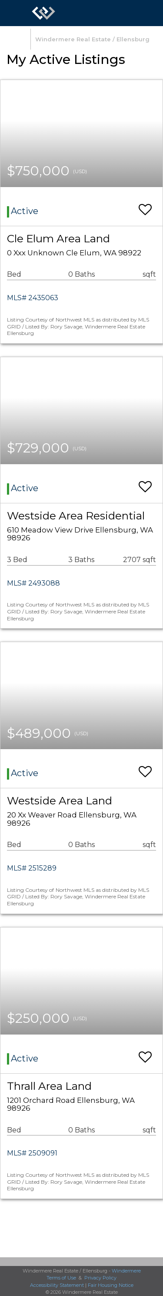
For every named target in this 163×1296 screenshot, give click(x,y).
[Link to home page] (43, 13)
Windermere (126, 1271)
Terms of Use (61, 1278)
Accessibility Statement (57, 1285)
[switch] (145, 206)
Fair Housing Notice (110, 1285)
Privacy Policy (100, 1278)
